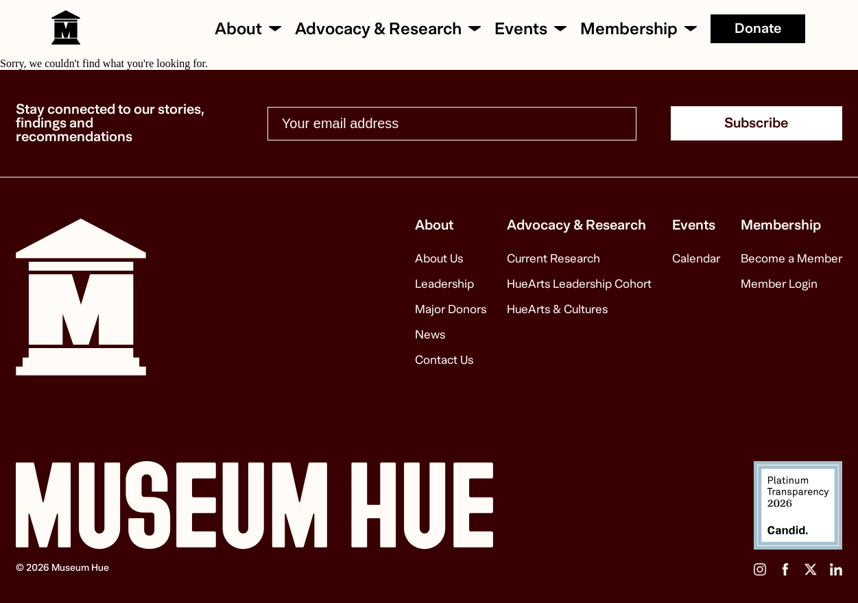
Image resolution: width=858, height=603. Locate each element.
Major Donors (450, 309)
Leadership (444, 284)
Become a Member (791, 258)
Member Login (779, 284)
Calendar (696, 258)
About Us (439, 258)
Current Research (553, 258)
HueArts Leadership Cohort (579, 284)
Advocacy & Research (378, 29)
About (238, 29)
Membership (629, 29)
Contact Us (444, 360)
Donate (758, 28)
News (430, 335)
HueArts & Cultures (557, 309)
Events (520, 29)
